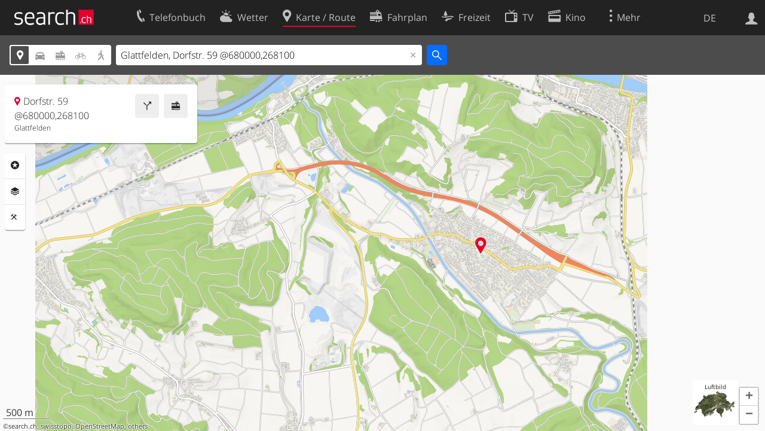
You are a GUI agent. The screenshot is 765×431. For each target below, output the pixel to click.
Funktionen (15, 217)
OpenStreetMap (99, 426)
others (138, 426)
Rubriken (15, 165)
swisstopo (56, 426)
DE (709, 18)
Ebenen (15, 191)
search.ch (22, 426)
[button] (749, 397)
